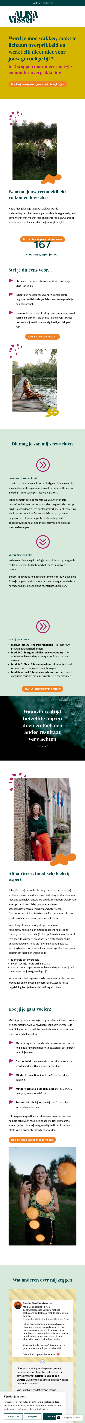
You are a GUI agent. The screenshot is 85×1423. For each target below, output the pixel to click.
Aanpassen (13, 1416)
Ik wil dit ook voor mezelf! (42, 336)
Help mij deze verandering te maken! (32, 1139)
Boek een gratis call (42, 3)
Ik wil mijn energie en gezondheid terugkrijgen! (38, 84)
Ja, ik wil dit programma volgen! (42, 688)
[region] (33, 1407)
